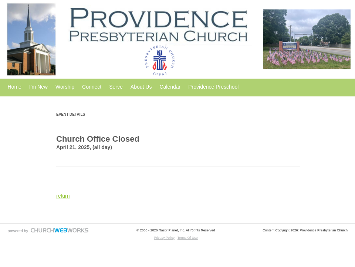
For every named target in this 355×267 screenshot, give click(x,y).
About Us (141, 87)
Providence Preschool (213, 87)
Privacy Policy (164, 238)
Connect (91, 87)
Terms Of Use (188, 238)
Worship (64, 87)
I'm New (38, 87)
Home (14, 87)
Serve (116, 87)
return (63, 196)
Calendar (169, 87)
